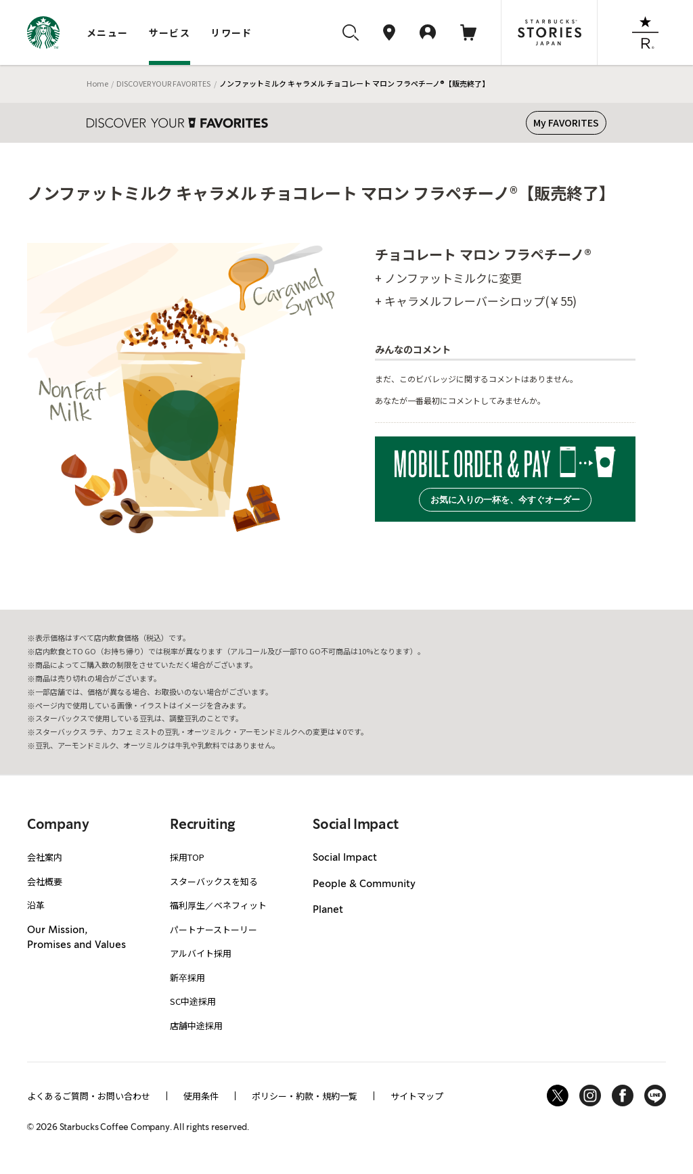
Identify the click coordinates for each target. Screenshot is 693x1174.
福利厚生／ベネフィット (218, 905)
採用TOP (187, 857)
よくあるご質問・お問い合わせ (88, 1095)
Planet (328, 910)
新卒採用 (187, 977)
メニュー (108, 32)
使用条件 (201, 1095)
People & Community (364, 884)
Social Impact (345, 858)
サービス (170, 32)
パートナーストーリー (213, 929)
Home (97, 83)
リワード (231, 32)
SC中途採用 (193, 1001)
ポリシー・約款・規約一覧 (304, 1095)
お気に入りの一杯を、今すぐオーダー (505, 500)
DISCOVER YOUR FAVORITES (163, 83)
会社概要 (44, 881)
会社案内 (44, 857)
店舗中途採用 (196, 1025)
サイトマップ (416, 1095)
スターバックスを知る (214, 881)
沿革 (36, 905)
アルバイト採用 (200, 953)
